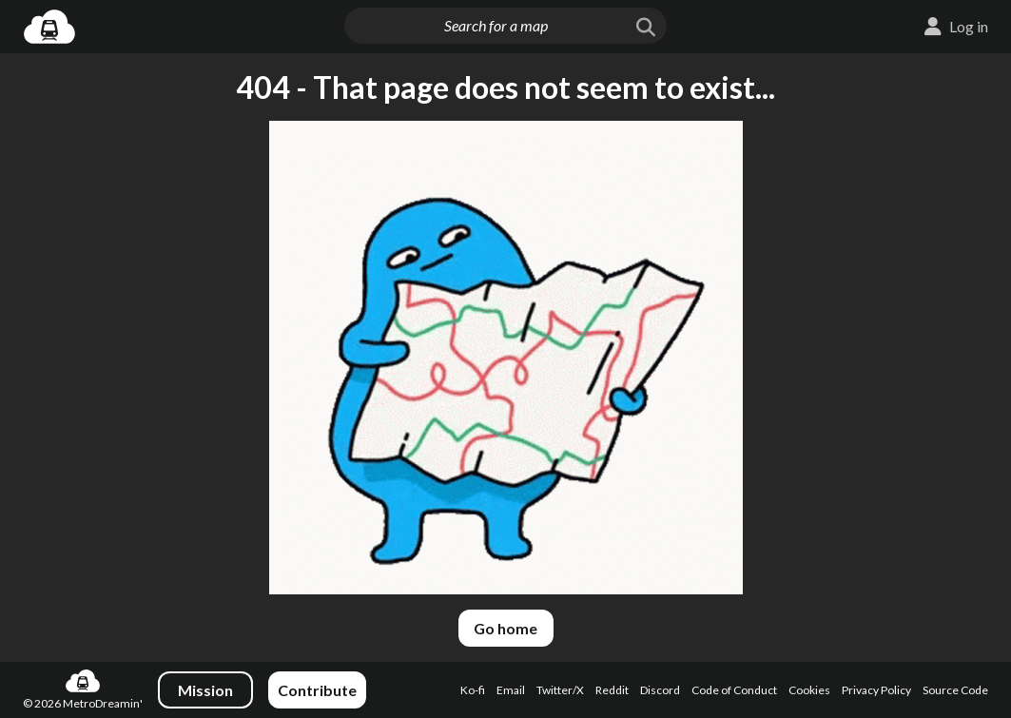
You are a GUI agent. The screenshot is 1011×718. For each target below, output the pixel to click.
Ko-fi (472, 690)
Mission (205, 690)
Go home (505, 628)
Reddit (612, 690)
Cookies (809, 690)
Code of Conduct (734, 690)
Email (510, 690)
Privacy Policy (876, 690)
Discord (660, 690)
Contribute (317, 690)
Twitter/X (560, 690)
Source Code (955, 690)
